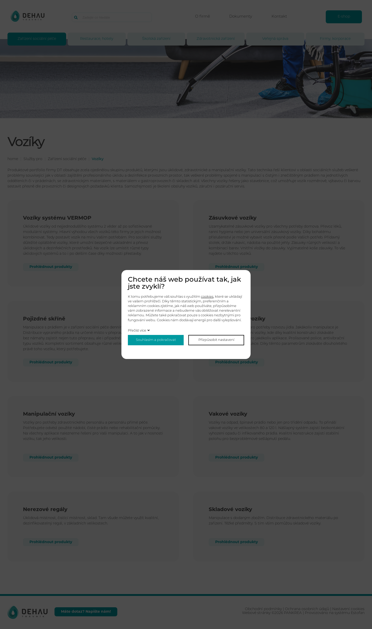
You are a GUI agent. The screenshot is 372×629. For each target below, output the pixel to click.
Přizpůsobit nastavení (216, 340)
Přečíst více (137, 330)
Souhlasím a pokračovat (156, 340)
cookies (207, 296)
